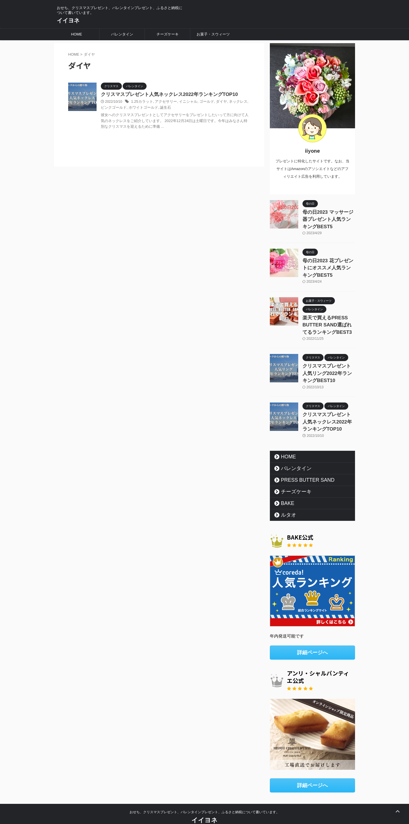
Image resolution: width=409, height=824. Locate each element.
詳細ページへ (312, 639)
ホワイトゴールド (133, 108)
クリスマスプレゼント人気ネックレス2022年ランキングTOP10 (165, 94)
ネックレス (230, 102)
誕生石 (154, 108)
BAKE (285, 490)
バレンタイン (122, 34)
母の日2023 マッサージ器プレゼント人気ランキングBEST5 (327, 218)
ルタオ (286, 502)
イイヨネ (68, 20)
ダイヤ (215, 102)
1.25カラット (141, 102)
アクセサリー (163, 102)
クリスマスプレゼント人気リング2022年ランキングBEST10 (328, 364)
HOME (76, 34)
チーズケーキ (167, 34)
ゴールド (201, 102)
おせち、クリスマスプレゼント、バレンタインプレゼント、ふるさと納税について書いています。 (204, 798)
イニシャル (184, 102)
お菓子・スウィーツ (213, 34)
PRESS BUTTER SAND (301, 467)
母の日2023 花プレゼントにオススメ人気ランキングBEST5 (327, 264)
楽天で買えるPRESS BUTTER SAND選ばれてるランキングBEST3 (326, 318)
